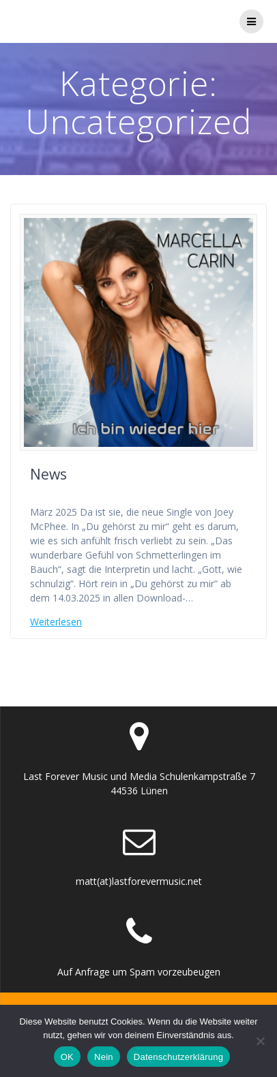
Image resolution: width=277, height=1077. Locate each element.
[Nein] (260, 1041)
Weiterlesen (56, 621)
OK (67, 1057)
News (48, 474)
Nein (103, 1057)
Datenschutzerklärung (178, 1057)
